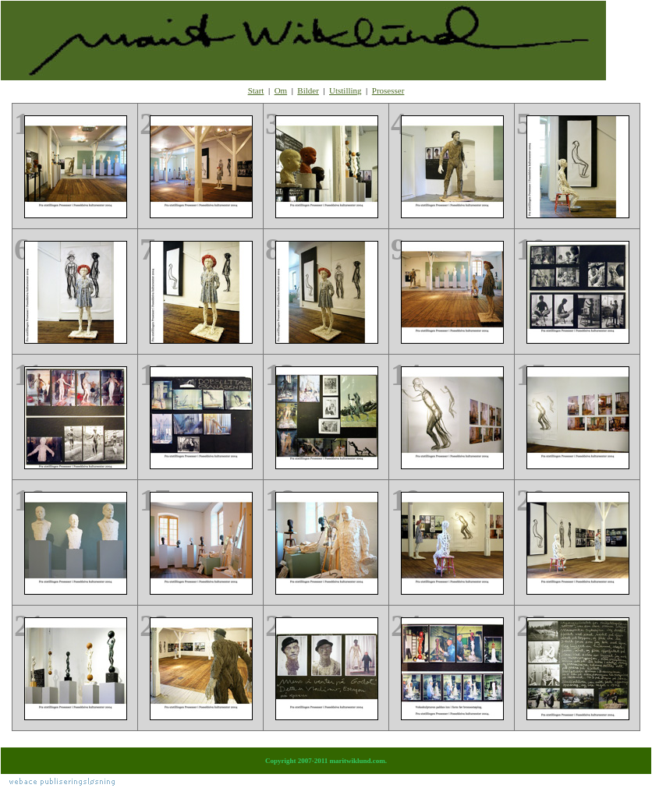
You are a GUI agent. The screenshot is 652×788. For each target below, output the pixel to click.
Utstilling (345, 90)
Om (281, 90)
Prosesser (388, 90)
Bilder (308, 90)
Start (256, 90)
